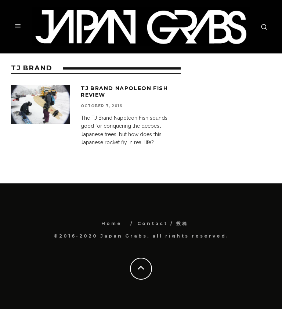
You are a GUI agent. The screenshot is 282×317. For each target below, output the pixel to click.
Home (111, 223)
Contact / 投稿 (162, 223)
